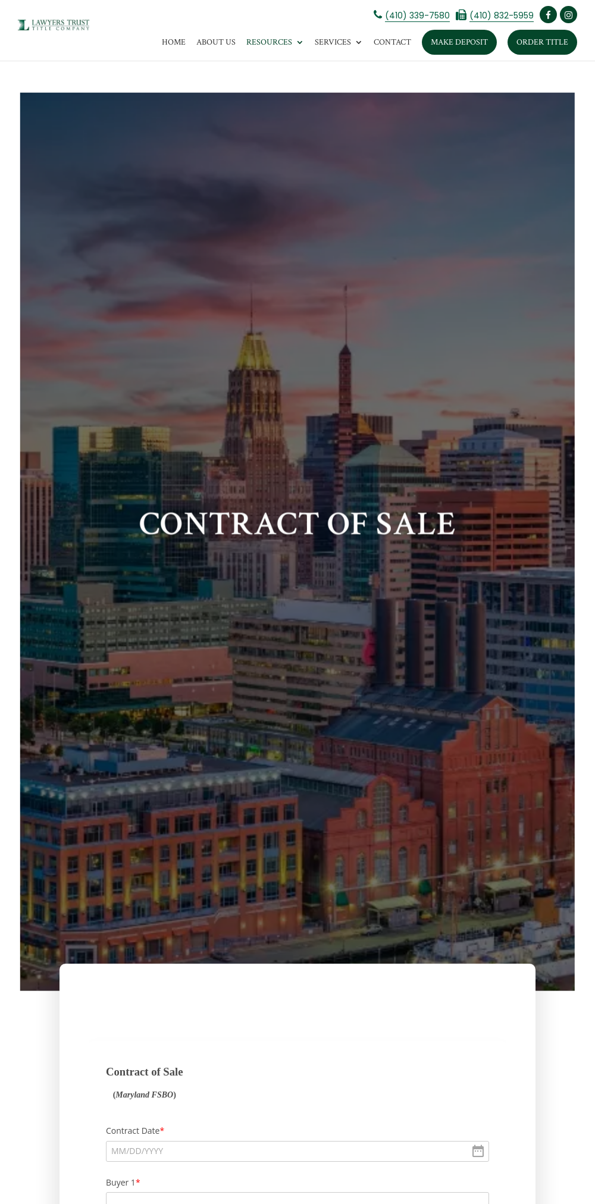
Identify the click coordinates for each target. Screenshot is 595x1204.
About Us (216, 42)
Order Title (542, 42)
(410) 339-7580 (417, 15)
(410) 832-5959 (501, 15)
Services (333, 42)
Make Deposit (459, 42)
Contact (392, 42)
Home (174, 42)
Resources (269, 42)
